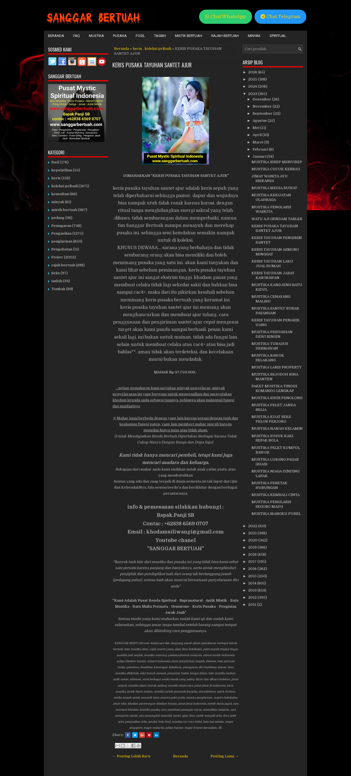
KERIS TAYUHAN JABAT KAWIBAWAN (273, 275)
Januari (260, 156)
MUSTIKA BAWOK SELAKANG (267, 357)
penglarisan (61, 241)
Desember (262, 99)
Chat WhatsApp (225, 16)
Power (57, 257)
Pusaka (120, 36)
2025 (253, 79)
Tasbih (160, 36)
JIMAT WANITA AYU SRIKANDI (269, 178)
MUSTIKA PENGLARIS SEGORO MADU (271, 504)
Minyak (254, 36)
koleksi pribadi (158, 49)
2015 (252, 576)
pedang (57, 218)
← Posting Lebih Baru (131, 756)
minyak (57, 202)
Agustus (260, 121)
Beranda (56, 36)
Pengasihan (61, 233)
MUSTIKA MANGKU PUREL (276, 514)
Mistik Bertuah (188, 36)
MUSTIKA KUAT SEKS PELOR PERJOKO (271, 419)
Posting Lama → (225, 756)
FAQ (76, 36)
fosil (55, 162)
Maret (258, 142)
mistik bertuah (64, 210)
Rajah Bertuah (225, 36)
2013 (252, 590)
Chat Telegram (280, 16)
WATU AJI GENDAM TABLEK (276, 219)
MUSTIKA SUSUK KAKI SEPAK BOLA (272, 438)
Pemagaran (61, 226)
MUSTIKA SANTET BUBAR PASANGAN (275, 310)
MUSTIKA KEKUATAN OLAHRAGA (271, 197)
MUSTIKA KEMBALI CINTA (275, 495)
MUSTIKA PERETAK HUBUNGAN (269, 485)
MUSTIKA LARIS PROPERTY (276, 367)
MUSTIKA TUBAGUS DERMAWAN (269, 346)
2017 (252, 561)
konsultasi (60, 194)
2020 (253, 540)
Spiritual (278, 36)
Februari (261, 149)
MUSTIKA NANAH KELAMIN (277, 428)
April (257, 135)
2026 (253, 72)
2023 (253, 94)
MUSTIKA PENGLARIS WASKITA (271, 209)
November (263, 106)
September (263, 113)
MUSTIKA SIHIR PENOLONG (276, 398)
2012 (252, 597)
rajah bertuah (63, 265)
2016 (252, 569)
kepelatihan (61, 170)
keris (137, 49)
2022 (253, 526)
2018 (252, 554)
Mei (256, 128)
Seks (55, 273)
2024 (253, 86)
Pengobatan (61, 249)
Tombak (58, 289)
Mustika (96, 36)
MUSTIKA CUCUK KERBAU (275, 169)
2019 (252, 547)
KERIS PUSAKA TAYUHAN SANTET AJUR (152, 65)
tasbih (56, 281)
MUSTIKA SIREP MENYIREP (276, 162)
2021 (252, 533)
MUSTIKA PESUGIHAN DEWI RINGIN (272, 334)
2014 (252, 583)
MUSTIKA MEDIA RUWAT (274, 188)
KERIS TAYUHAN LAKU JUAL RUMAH (272, 263)
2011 (252, 604)
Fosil (140, 36)
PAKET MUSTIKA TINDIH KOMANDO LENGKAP (274, 388)
